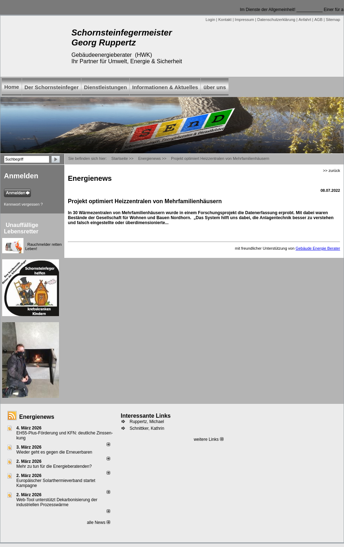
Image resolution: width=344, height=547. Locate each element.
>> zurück (331, 170)
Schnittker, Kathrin (147, 428)
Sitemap (333, 19)
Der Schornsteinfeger (52, 87)
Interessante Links (146, 416)
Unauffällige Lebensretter (21, 228)
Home (11, 87)
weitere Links (208, 439)
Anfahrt (305, 19)
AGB (318, 19)
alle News (98, 522)
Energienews (36, 417)
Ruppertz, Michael (147, 421)
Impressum (244, 19)
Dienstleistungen (105, 87)
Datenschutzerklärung (276, 19)
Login (210, 19)
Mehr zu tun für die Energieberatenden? (54, 466)
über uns (214, 87)
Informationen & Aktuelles (165, 87)
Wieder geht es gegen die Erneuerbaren (54, 452)
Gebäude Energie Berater (318, 248)
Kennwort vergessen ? (23, 204)
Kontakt (224, 19)
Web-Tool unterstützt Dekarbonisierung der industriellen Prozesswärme (56, 502)
